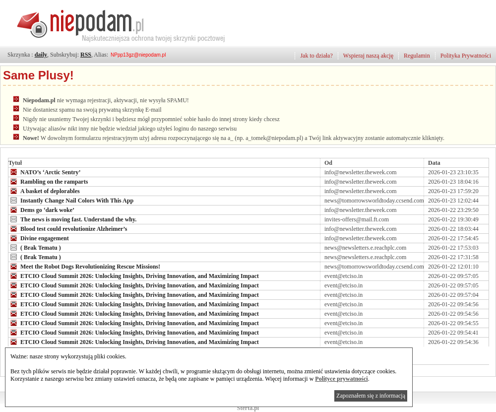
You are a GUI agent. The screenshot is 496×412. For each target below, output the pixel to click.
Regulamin (417, 55)
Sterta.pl (248, 408)
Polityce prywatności (341, 378)
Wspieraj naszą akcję (368, 55)
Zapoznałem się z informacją (370, 395)
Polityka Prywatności (465, 55)
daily (41, 54)
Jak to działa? (316, 55)
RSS (85, 54)
